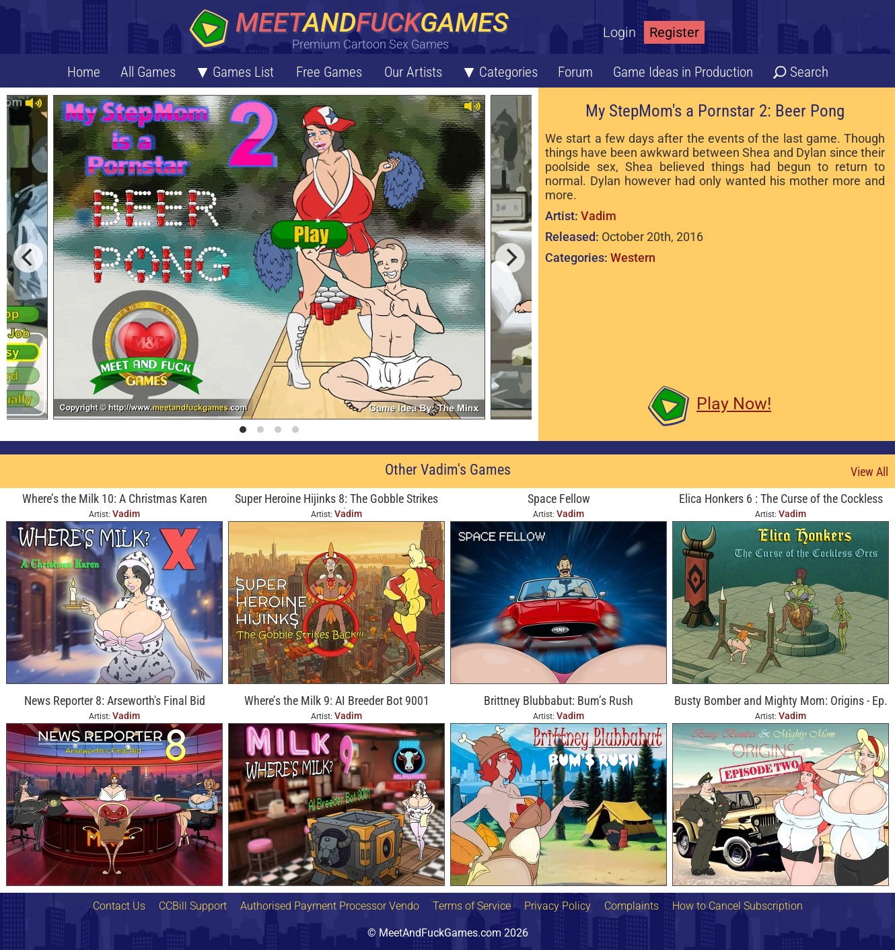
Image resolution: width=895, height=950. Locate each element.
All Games (148, 72)
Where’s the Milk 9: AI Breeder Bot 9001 (336, 700)
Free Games (329, 72)
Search (809, 72)
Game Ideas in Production (683, 72)
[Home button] (353, 30)
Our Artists (413, 72)
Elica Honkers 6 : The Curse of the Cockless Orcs (781, 499)
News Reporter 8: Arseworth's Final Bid (114, 700)
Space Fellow (559, 498)
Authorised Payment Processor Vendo (329, 906)
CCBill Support (193, 906)
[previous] (28, 258)
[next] (510, 258)
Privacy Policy (557, 906)
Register (674, 32)
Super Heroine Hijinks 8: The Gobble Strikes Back (336, 499)
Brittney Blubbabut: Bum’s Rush (558, 700)
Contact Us (119, 906)
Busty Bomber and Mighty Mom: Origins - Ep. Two (781, 701)
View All (869, 472)
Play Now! (733, 403)
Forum (575, 72)
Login (619, 32)
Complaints (631, 906)
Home (83, 72)
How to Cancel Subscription (737, 906)
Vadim (598, 216)
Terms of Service (472, 906)
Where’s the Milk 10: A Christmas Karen (114, 498)
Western (632, 257)
